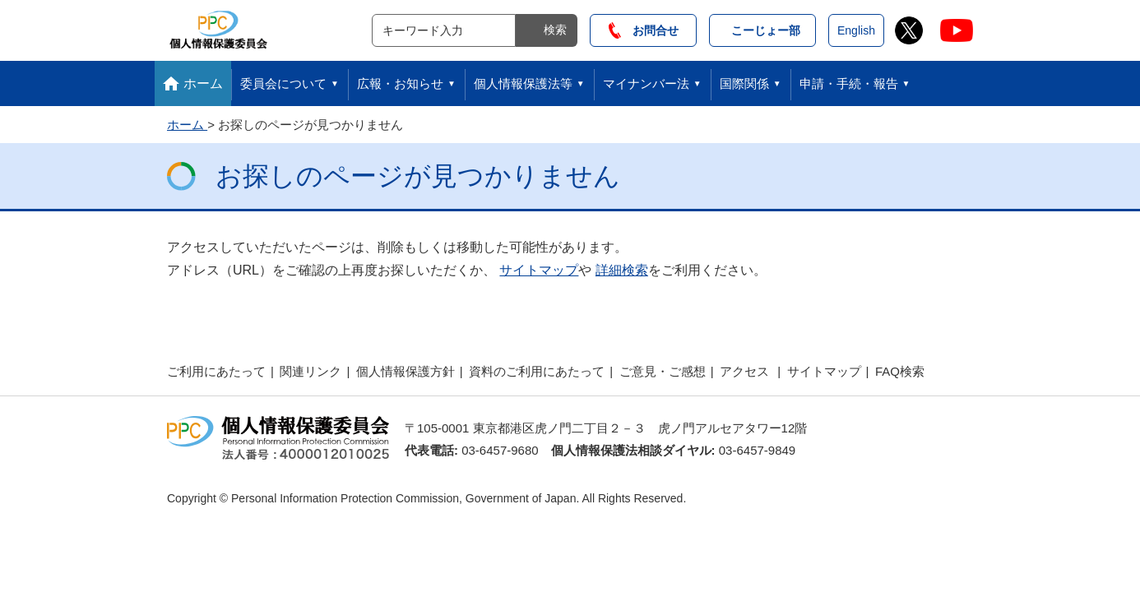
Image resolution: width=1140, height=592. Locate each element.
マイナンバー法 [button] (646, 83)
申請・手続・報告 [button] (848, 83)
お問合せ (644, 30)
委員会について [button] (283, 83)
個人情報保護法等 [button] (523, 83)
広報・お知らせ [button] (400, 83)
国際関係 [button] (744, 83)
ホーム (203, 83)
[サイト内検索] (444, 30)
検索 (555, 29)
